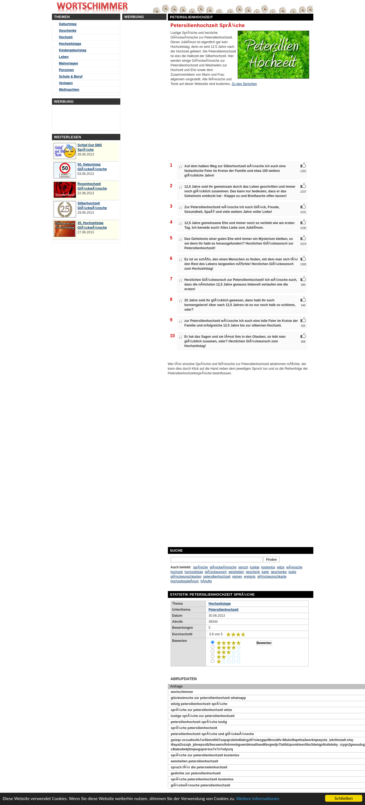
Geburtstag (68, 24)
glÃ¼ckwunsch (216, 572)
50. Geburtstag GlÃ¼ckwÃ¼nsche (92, 167)
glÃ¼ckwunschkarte (272, 576)
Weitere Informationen (257, 798)
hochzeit (177, 572)
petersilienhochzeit (216, 576)
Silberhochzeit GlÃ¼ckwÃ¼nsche (92, 205)
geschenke (279, 572)
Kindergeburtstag (72, 50)
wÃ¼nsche (294, 567)
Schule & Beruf (71, 76)
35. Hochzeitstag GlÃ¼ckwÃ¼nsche (92, 225)
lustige (254, 567)
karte (265, 572)
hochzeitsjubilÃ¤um (185, 581)
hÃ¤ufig (206, 581)
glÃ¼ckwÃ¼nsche (223, 567)
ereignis (249, 576)
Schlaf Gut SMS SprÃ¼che (90, 147)
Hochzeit (66, 37)
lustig (292, 572)
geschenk (253, 572)
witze (280, 567)
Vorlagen (66, 83)
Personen (66, 70)
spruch (243, 567)
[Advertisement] (212, 460)
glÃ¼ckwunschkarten (186, 576)
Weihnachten (69, 90)
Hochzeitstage (70, 44)
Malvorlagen (68, 63)
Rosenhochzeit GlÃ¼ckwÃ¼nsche (92, 186)
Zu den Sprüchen (244, 84)
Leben (64, 57)
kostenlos (268, 567)
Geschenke (68, 31)
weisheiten (236, 572)
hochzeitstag (194, 572)
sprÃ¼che (200, 567)
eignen (237, 576)
